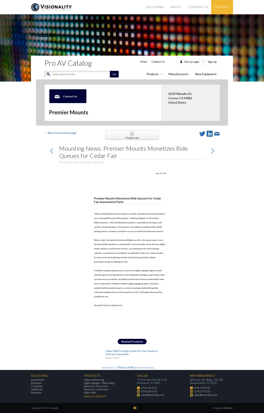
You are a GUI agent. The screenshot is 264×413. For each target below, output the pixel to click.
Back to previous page (60, 133)
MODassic (228, 407)
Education (36, 383)
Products (154, 74)
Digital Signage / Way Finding (99, 383)
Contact (222, 7)
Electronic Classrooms (96, 386)
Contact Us (158, 61)
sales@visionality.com (152, 395)
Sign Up (212, 61)
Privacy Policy (127, 367)
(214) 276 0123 (149, 391)
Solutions (155, 7)
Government (37, 379)
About (176, 7)
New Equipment (206, 74)
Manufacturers (178, 74)
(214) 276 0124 (149, 387)
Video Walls (90, 392)
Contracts (198, 7)
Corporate (36, 386)
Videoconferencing (94, 379)
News (143, 61)
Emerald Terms (109, 367)
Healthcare (37, 389)
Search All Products (95, 396)
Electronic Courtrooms (96, 389)
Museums (36, 392)
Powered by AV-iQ (146, 367)
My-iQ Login (191, 61)
